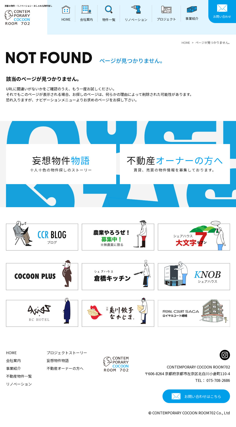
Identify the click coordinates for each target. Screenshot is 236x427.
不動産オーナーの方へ (65, 368)
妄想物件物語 (58, 360)
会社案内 (13, 360)
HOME (186, 42)
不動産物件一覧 (19, 376)
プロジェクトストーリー (67, 352)
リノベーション (19, 384)
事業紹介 (13, 368)
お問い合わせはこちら (196, 396)
